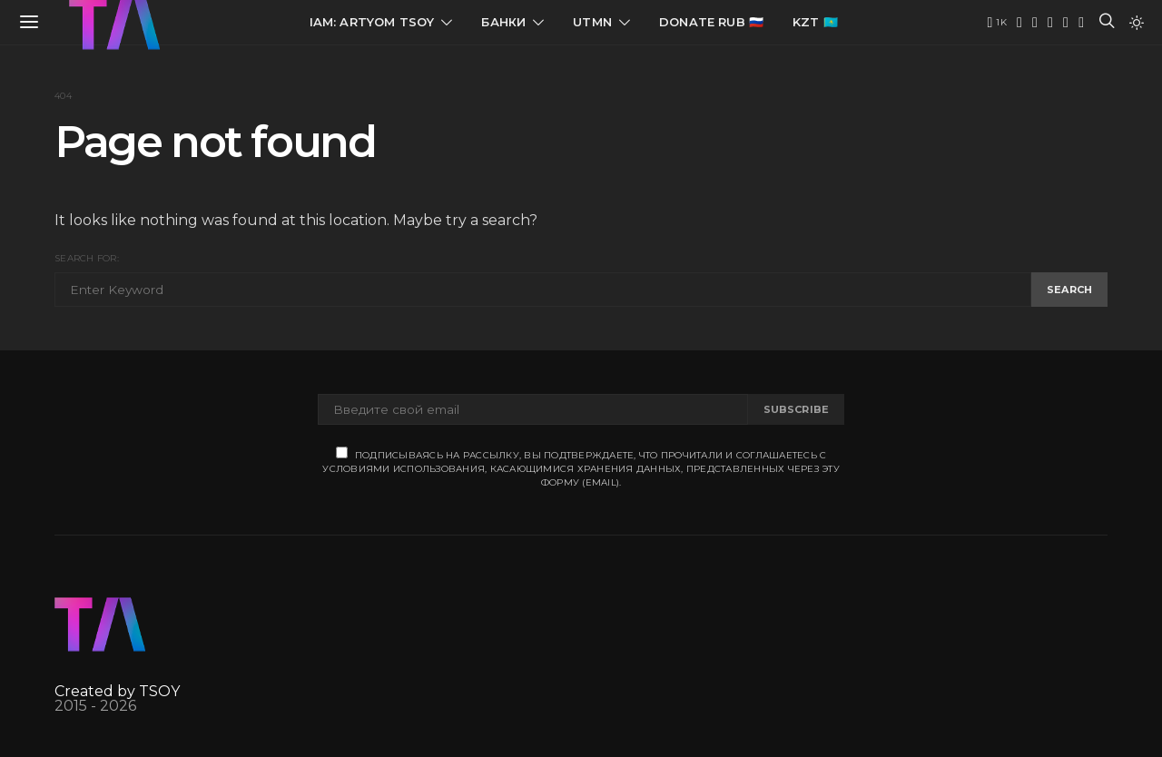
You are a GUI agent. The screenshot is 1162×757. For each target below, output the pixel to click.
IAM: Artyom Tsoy (372, 22)
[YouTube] (996, 22)
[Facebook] (1081, 22)
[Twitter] (1035, 22)
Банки (503, 22)
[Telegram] (1019, 22)
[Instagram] (1065, 22)
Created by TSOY (117, 691)
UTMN (592, 22)
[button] (1136, 22)
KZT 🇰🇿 (815, 22)
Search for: (86, 258)
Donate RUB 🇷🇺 (711, 22)
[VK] (1050, 22)
